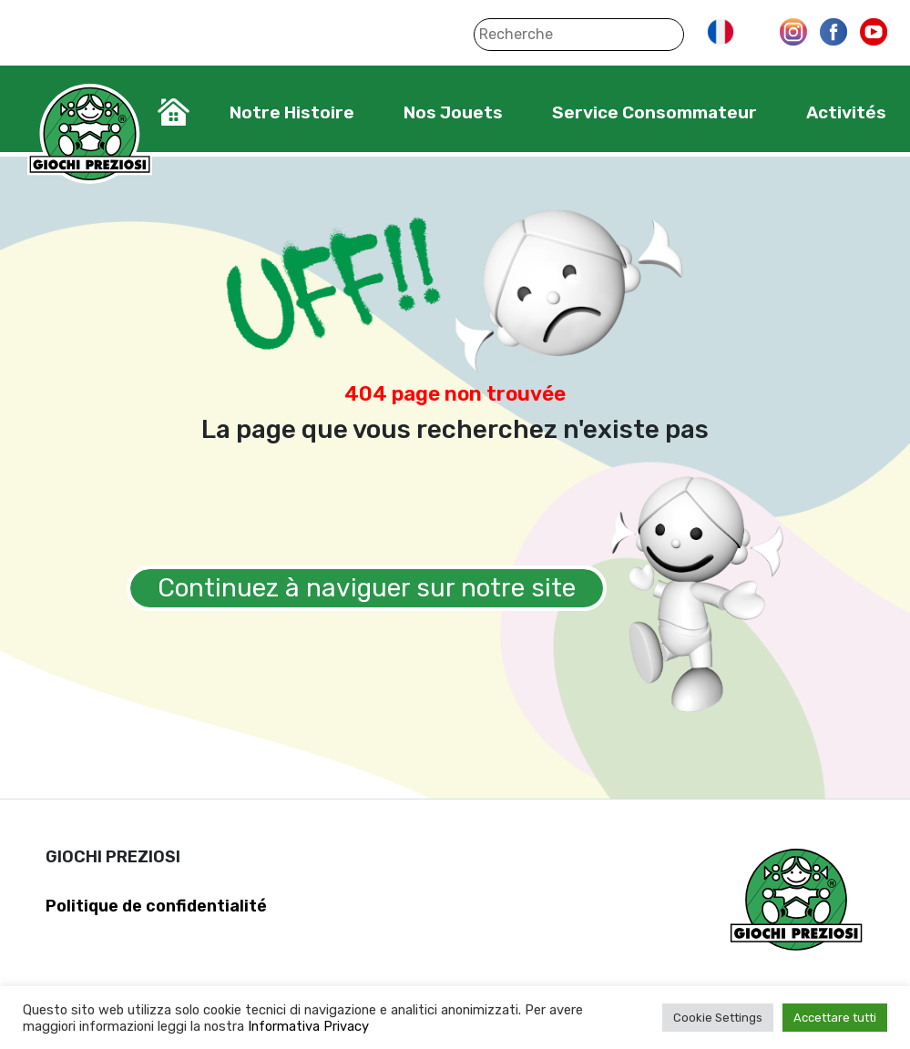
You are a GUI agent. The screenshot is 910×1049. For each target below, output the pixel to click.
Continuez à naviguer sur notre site (367, 588)
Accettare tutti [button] (834, 1017)
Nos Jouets (453, 112)
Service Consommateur (654, 112)
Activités (846, 112)
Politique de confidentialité (156, 906)
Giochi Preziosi (89, 134)
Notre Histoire (292, 112)
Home (173, 112)
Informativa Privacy (308, 1026)
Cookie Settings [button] (717, 1017)
